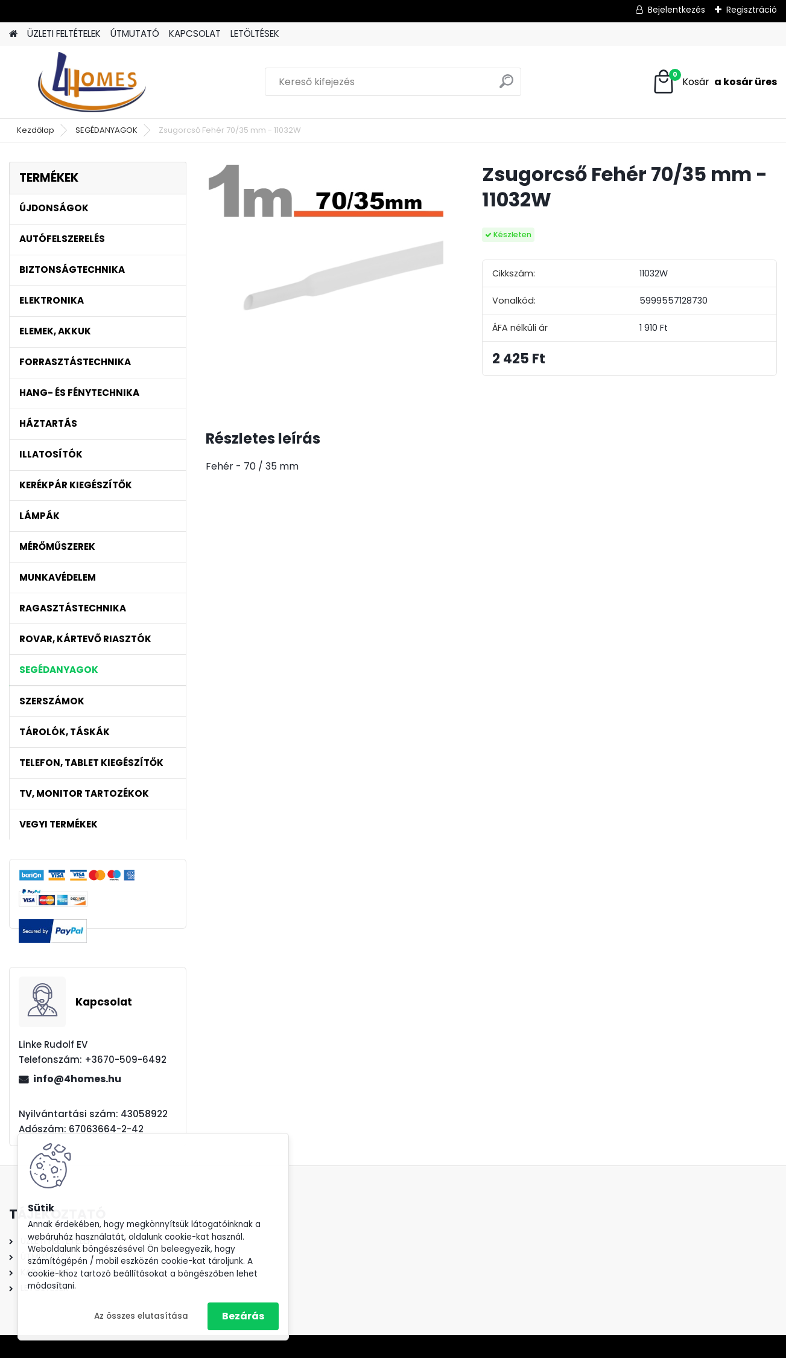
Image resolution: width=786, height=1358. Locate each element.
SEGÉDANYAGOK (106, 130)
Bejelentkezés (676, 10)
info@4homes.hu (77, 1079)
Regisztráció (751, 10)
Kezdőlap (35, 130)
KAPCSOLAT (195, 33)
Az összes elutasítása (141, 1316)
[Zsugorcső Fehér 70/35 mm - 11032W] (324, 281)
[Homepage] (13, 34)
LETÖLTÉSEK (254, 33)
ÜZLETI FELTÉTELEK (64, 33)
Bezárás (243, 1316)
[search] (506, 86)
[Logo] (92, 82)
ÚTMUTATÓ (134, 33)
